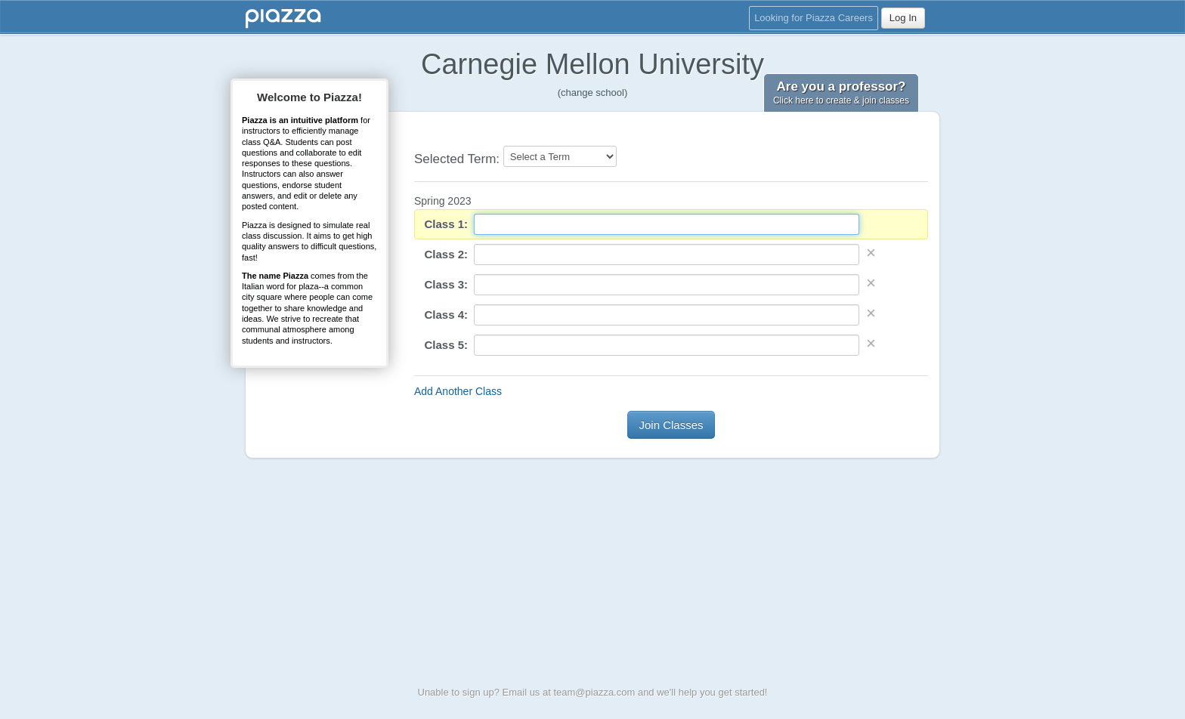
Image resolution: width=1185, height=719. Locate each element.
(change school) (593, 92)
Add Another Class (458, 391)
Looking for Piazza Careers (813, 17)
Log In (903, 17)
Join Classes (671, 424)
